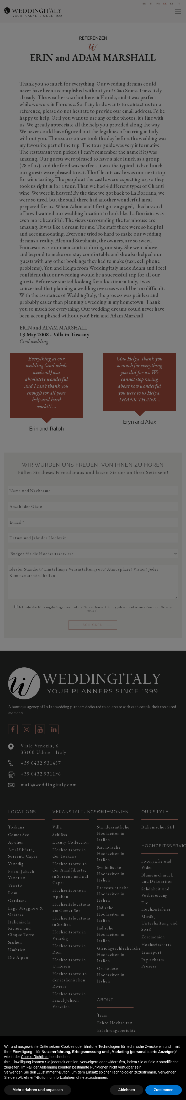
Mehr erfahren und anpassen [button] (38, 1090)
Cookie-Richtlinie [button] (35, 1057)
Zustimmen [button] (163, 1090)
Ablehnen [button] (126, 1090)
